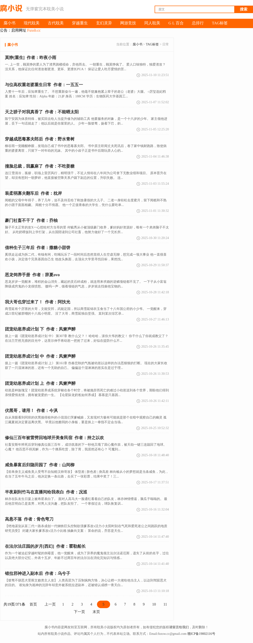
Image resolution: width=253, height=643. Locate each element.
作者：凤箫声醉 (40, 383)
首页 (33, 604)
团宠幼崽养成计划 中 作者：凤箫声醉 (40, 356)
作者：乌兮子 (37, 573)
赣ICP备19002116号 (201, 634)
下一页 (79, 612)
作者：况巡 (46, 492)
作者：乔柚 (31, 220)
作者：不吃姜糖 (39, 166)
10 (154, 604)
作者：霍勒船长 (45, 546)
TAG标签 (152, 44)
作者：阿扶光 (37, 302)
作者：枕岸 (33, 193)
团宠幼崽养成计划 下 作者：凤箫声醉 (40, 329)
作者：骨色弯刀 (29, 519)
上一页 (50, 604)
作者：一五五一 (44, 84)
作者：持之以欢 (54, 437)
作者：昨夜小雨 (30, 57)
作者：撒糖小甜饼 (37, 247)
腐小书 (137, 44)
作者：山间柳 (39, 465)
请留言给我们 (179, 627)
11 (165, 604)
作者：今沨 (31, 410)
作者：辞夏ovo (32, 274)
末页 (96, 612)
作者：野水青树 (39, 139)
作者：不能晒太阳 (42, 112)
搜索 (243, 9)
